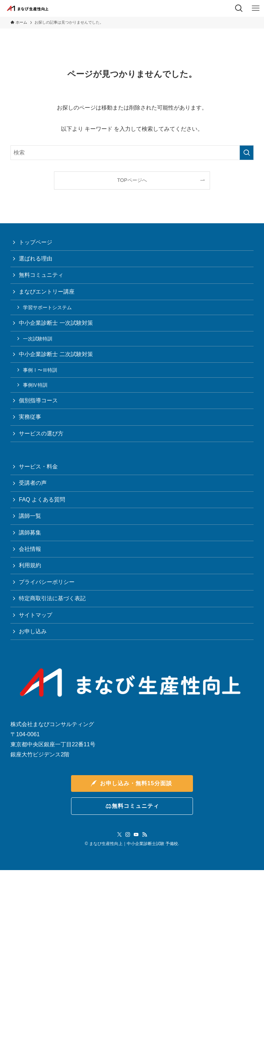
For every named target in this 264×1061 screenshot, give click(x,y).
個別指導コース (38, 400)
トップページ (35, 242)
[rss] (144, 834)
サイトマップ (35, 615)
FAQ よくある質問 (42, 500)
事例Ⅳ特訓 (35, 385)
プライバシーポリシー (47, 582)
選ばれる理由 (35, 259)
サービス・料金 (38, 466)
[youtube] (136, 834)
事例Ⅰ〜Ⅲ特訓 (40, 370)
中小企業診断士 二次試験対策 (56, 354)
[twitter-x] (119, 834)
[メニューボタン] (255, 8)
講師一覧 (30, 516)
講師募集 (30, 533)
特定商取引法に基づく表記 (52, 598)
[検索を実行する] (247, 152)
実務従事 (30, 417)
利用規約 (30, 565)
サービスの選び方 (41, 433)
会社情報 (30, 549)
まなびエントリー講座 (47, 292)
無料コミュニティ (41, 275)
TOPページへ (132, 180)
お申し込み (33, 631)
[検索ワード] (131, 152)
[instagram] (128, 834)
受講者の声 (33, 483)
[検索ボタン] (239, 8)
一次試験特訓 (37, 338)
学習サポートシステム (47, 307)
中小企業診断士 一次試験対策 (56, 323)
